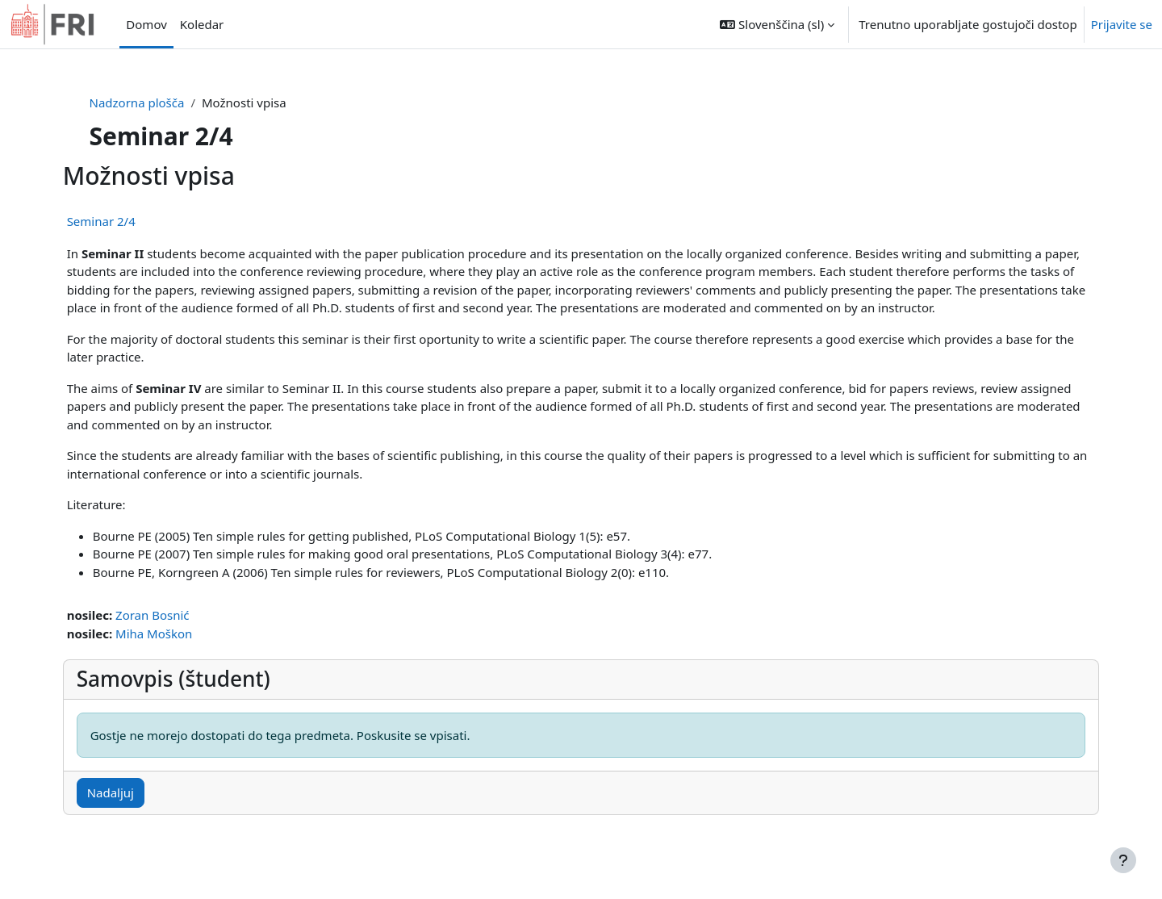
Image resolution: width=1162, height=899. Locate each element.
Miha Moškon (175, 633)
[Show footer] (1123, 860)
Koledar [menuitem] (202, 24)
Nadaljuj (132, 792)
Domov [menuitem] (146, 24)
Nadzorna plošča (157, 102)
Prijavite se (1121, 24)
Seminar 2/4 (123, 221)
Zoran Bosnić (174, 615)
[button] (777, 24)
